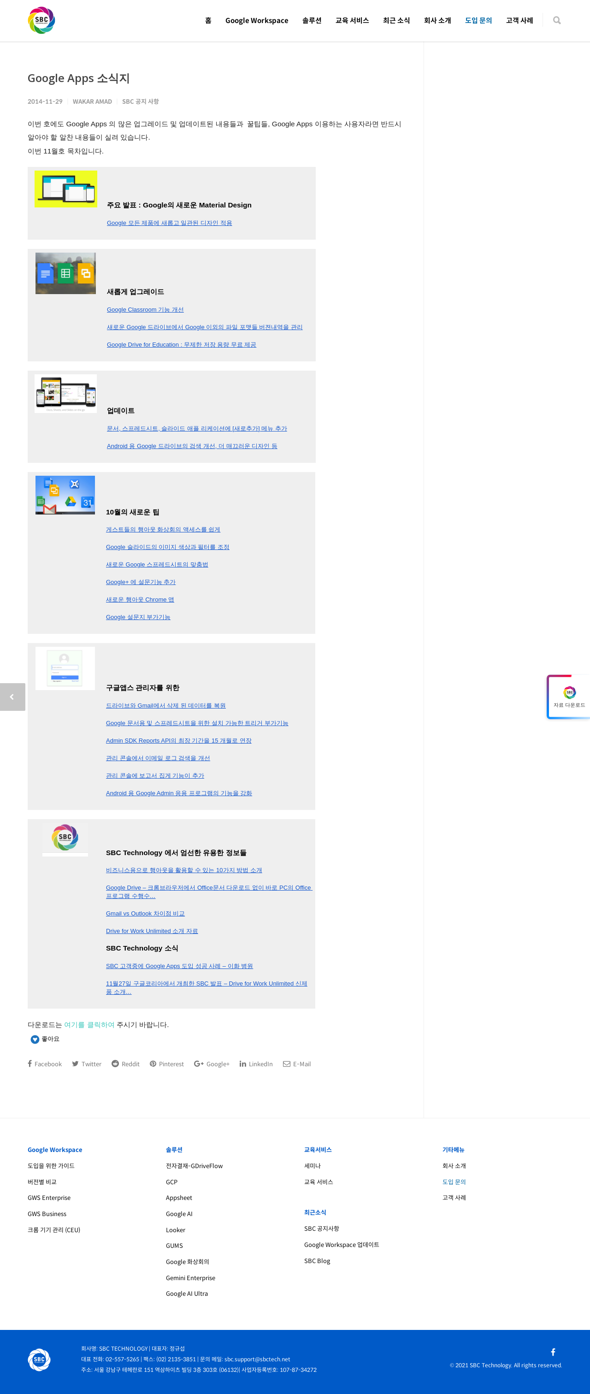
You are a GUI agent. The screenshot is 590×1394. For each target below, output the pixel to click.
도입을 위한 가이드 (51, 1166)
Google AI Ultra (187, 1294)
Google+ (212, 1064)
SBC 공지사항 (321, 1229)
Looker (175, 1230)
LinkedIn (256, 1064)
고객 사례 (519, 20)
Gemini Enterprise (190, 1278)
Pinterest (167, 1064)
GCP (171, 1182)
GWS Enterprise (49, 1198)
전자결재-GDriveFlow (194, 1166)
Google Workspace (257, 20)
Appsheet (179, 1198)
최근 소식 (396, 20)
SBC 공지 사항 (140, 102)
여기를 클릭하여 (89, 1024)
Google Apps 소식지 (79, 77)
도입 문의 (478, 20)
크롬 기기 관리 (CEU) (54, 1230)
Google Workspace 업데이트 (341, 1245)
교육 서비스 (352, 20)
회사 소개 (437, 20)
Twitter (86, 1064)
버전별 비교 (42, 1182)
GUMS (174, 1246)
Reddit (126, 1064)
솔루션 (312, 20)
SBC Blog (317, 1261)
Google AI (179, 1214)
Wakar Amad (92, 102)
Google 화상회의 (187, 1262)
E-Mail (297, 1064)
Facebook (45, 1064)
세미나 (312, 1166)
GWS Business (47, 1214)
